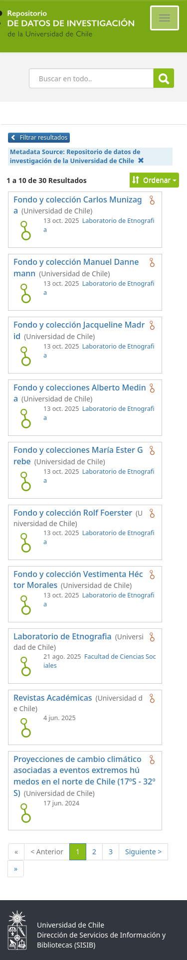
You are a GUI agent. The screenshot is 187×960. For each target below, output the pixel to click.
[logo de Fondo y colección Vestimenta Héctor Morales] (25, 605)
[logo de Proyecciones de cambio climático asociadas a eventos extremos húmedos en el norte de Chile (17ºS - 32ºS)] (25, 813)
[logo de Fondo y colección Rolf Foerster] (25, 543)
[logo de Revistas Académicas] (25, 728)
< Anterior (46, 851)
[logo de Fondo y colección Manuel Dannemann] (25, 293)
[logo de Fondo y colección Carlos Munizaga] (25, 230)
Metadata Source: (77, 156)
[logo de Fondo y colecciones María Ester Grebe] (25, 481)
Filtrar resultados (38, 137)
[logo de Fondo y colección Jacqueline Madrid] (25, 356)
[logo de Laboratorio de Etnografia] (25, 666)
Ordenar (154, 180)
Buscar (164, 78)
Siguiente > (143, 851)
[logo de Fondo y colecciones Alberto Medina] (25, 418)
